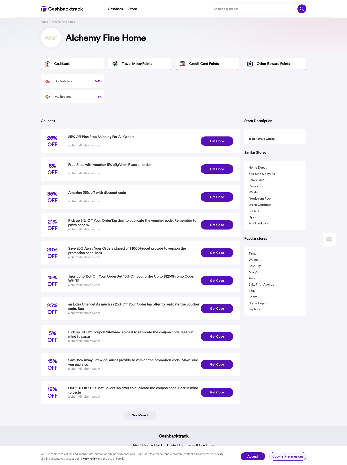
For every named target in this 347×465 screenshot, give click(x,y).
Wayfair (254, 192)
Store (132, 9)
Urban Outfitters (260, 205)
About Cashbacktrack (148, 445)
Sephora (254, 309)
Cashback (115, 9)
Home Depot (258, 167)
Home (44, 21)
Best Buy (255, 266)
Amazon (254, 278)
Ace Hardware (259, 223)
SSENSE (254, 211)
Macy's (253, 272)
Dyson (253, 217)
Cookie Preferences (287, 456)
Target (253, 253)
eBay (252, 291)
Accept (252, 456)
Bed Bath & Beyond (262, 174)
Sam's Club (256, 180)
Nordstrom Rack (260, 198)
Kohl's (253, 297)
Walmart (255, 260)
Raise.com (256, 186)
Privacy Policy (88, 459)
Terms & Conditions (200, 445)
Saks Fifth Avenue (261, 284)
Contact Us (175, 445)
